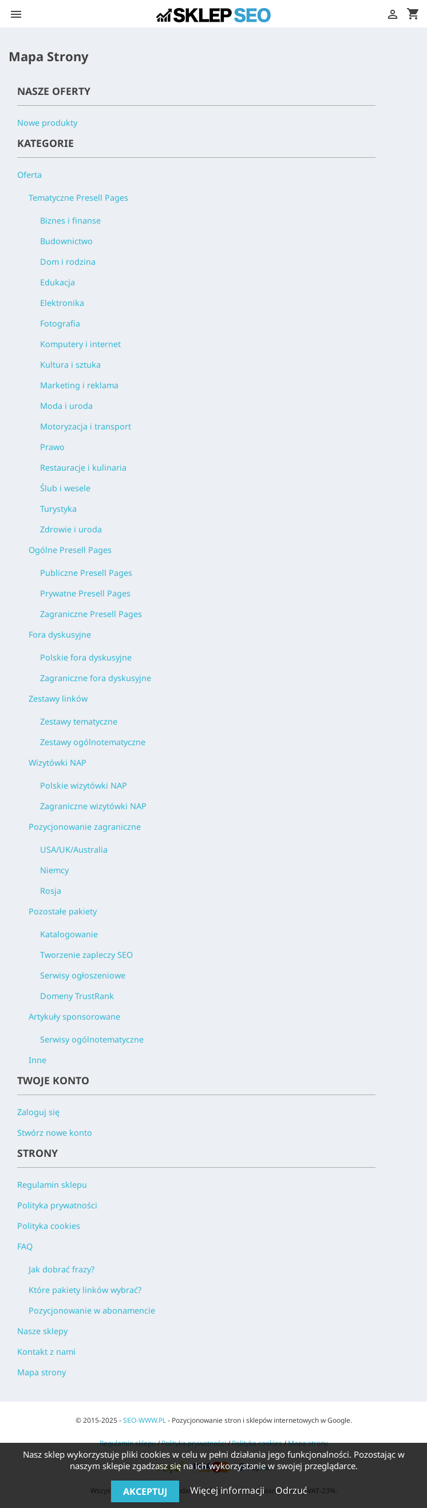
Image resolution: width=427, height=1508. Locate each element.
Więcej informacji (228, 1490)
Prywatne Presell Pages (85, 593)
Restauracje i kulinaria (83, 467)
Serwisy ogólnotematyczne (92, 1039)
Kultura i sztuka (70, 364)
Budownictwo (66, 241)
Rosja (50, 890)
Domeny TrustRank (77, 995)
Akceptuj (145, 1491)
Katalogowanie (69, 934)
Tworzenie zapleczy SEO (86, 954)
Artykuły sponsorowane (74, 1016)
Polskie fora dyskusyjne (86, 657)
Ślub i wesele (65, 488)
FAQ (25, 1246)
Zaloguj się (38, 1112)
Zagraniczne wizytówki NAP (93, 806)
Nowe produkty (47, 122)
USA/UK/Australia (74, 849)
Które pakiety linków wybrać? (85, 1289)
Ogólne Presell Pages (70, 549)
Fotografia (60, 323)
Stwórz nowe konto (54, 1132)
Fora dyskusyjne (60, 634)
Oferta (29, 174)
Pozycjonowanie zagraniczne (85, 826)
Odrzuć (291, 1490)
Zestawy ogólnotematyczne (92, 742)
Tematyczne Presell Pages (78, 197)
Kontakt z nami (46, 1351)
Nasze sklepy (42, 1331)
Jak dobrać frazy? (61, 1269)
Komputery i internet (80, 344)
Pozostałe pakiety (63, 911)
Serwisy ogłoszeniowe (82, 975)
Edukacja (57, 282)
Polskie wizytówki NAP (83, 785)
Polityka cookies (48, 1225)
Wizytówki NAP (57, 762)
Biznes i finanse (70, 220)
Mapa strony (41, 1372)
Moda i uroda (66, 405)
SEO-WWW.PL (144, 1420)
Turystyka (58, 508)
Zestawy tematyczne (78, 721)
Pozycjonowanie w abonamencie (92, 1310)
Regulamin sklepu (52, 1184)
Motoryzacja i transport (85, 426)
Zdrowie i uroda (71, 529)
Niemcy (54, 870)
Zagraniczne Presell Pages (91, 613)
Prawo (52, 446)
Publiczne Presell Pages (86, 572)
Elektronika (62, 302)
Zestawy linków (58, 698)
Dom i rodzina (68, 261)
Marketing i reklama (79, 385)
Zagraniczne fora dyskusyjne (95, 678)
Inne (37, 1060)
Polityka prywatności (57, 1205)
